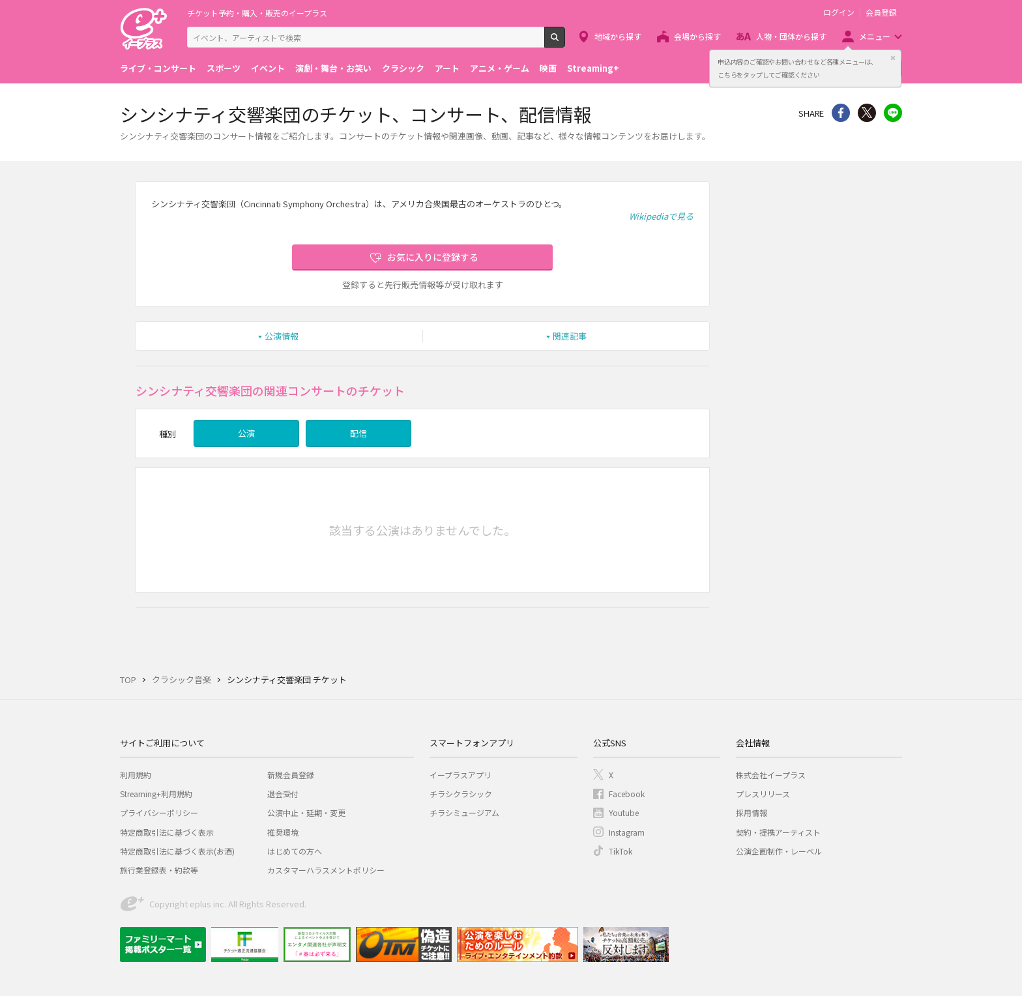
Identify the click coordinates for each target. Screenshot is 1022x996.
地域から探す (617, 36)
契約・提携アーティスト (778, 832)
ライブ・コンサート (158, 68)
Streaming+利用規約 (156, 793)
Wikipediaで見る (661, 216)
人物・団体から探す (791, 36)
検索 (564, 42)
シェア (841, 113)
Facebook (627, 793)
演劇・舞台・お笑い (333, 68)
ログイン (838, 12)
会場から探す (697, 36)
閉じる (893, 58)
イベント (268, 68)
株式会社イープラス (771, 774)
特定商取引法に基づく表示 (167, 832)
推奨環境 (283, 832)
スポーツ (224, 68)
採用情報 (751, 812)
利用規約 (135, 774)
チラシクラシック (461, 793)
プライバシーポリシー (159, 812)
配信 (358, 433)
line (893, 113)
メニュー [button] (874, 36)
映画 (548, 68)
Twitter (867, 113)
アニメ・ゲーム (499, 68)
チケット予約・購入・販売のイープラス (257, 12)
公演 (246, 433)
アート (447, 68)
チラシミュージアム (464, 812)
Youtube (624, 812)
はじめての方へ (294, 851)
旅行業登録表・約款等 (159, 869)
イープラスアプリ (460, 774)
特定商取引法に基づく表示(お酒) (177, 851)
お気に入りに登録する (432, 256)
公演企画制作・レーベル (779, 851)
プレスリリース (763, 793)
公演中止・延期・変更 (306, 812)
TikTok (620, 851)
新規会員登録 (290, 774)
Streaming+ (593, 68)
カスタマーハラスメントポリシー (326, 869)
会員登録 (881, 12)
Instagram (627, 832)
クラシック (403, 68)
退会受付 (283, 793)
